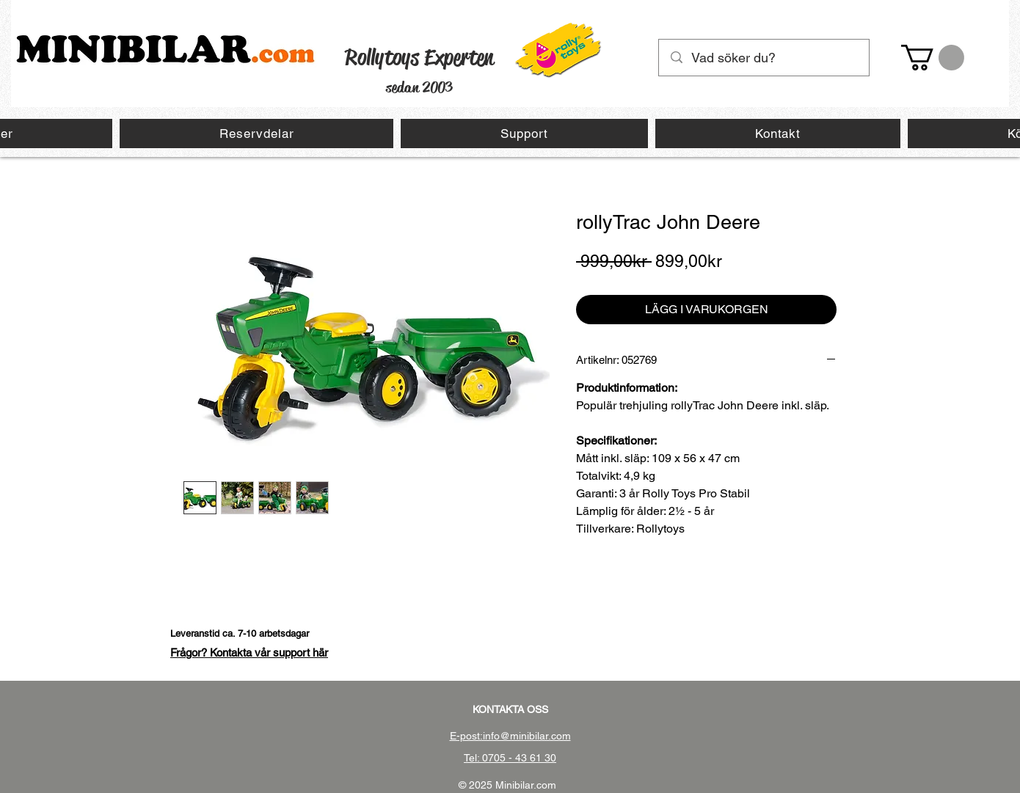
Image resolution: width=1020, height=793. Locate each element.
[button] (932, 57)
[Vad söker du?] (764, 58)
